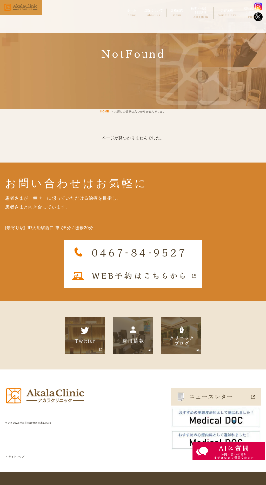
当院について (153, 13)
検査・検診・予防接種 (200, 13)
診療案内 (177, 13)
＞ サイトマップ (14, 456)
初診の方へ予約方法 (252, 13)
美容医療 (226, 13)
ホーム (131, 13)
